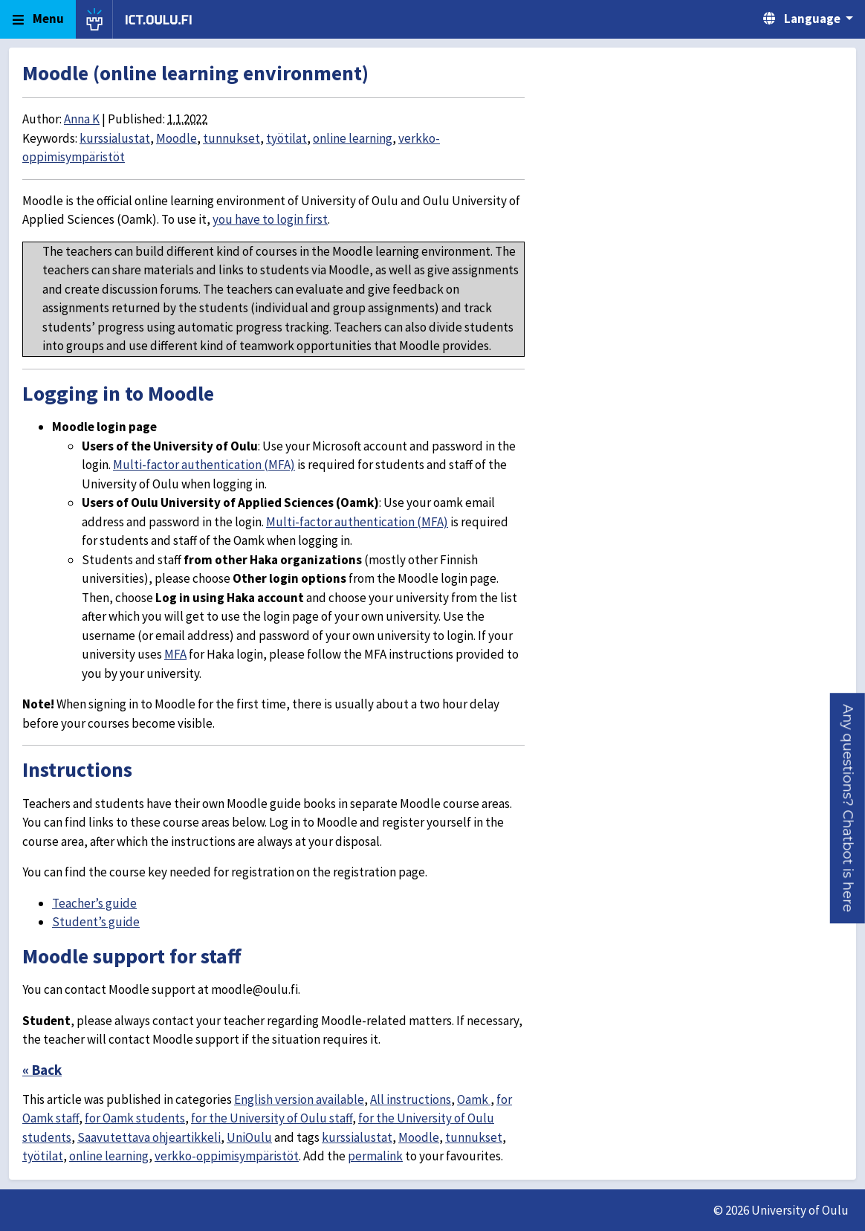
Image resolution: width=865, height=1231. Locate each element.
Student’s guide (96, 922)
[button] (847, 808)
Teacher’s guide (94, 903)
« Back (42, 1070)
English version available (299, 1099)
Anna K (82, 119)
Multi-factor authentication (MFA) (204, 464)
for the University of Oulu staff (271, 1118)
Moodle (176, 138)
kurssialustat (115, 138)
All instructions (410, 1099)
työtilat (286, 138)
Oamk (473, 1099)
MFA (175, 654)
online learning (352, 138)
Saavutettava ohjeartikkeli (149, 1137)
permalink (375, 1156)
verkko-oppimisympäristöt (227, 1156)
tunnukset (231, 138)
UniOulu (249, 1137)
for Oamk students (135, 1118)
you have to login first (270, 219)
